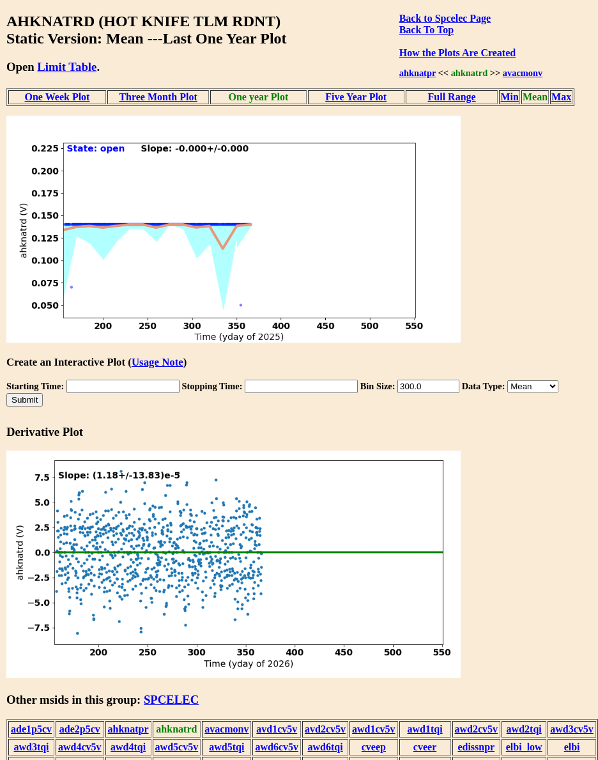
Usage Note (157, 362)
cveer (424, 746)
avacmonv (522, 73)
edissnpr (475, 746)
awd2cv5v (476, 729)
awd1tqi (424, 729)
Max (561, 96)
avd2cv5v (325, 729)
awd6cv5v (276, 746)
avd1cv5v (276, 729)
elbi (572, 746)
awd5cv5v (177, 746)
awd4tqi (128, 746)
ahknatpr (417, 73)
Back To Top (426, 29)
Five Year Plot (356, 96)
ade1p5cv (31, 729)
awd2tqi (524, 729)
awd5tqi (226, 746)
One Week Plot (57, 96)
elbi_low (524, 746)
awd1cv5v (373, 729)
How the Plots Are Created (457, 52)
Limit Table (66, 67)
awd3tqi (31, 746)
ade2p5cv (79, 729)
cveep (374, 746)
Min (509, 96)
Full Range (452, 96)
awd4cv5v (80, 746)
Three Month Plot (158, 96)
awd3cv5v (572, 729)
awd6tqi (324, 746)
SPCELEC (171, 699)
